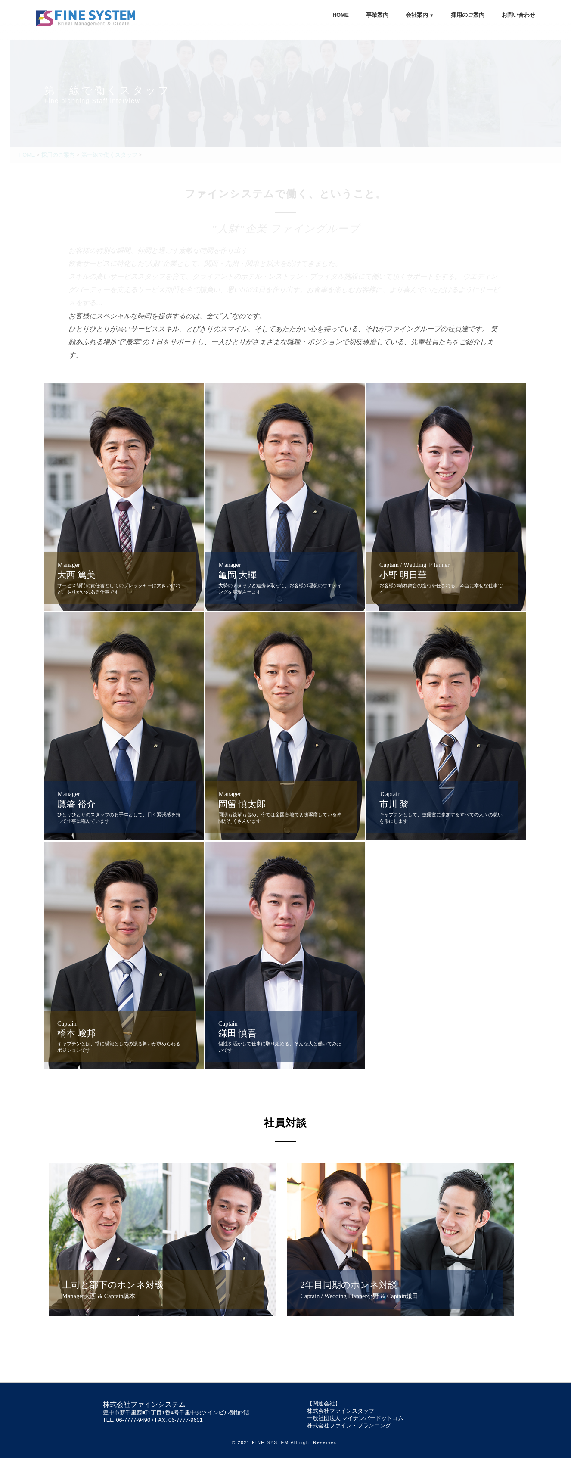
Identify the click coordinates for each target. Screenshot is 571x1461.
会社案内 (420, 15)
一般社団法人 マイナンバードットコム (355, 1421)
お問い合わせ (518, 15)
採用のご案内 (467, 15)
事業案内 (377, 15)
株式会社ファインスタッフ (340, 1414)
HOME (340, 15)
